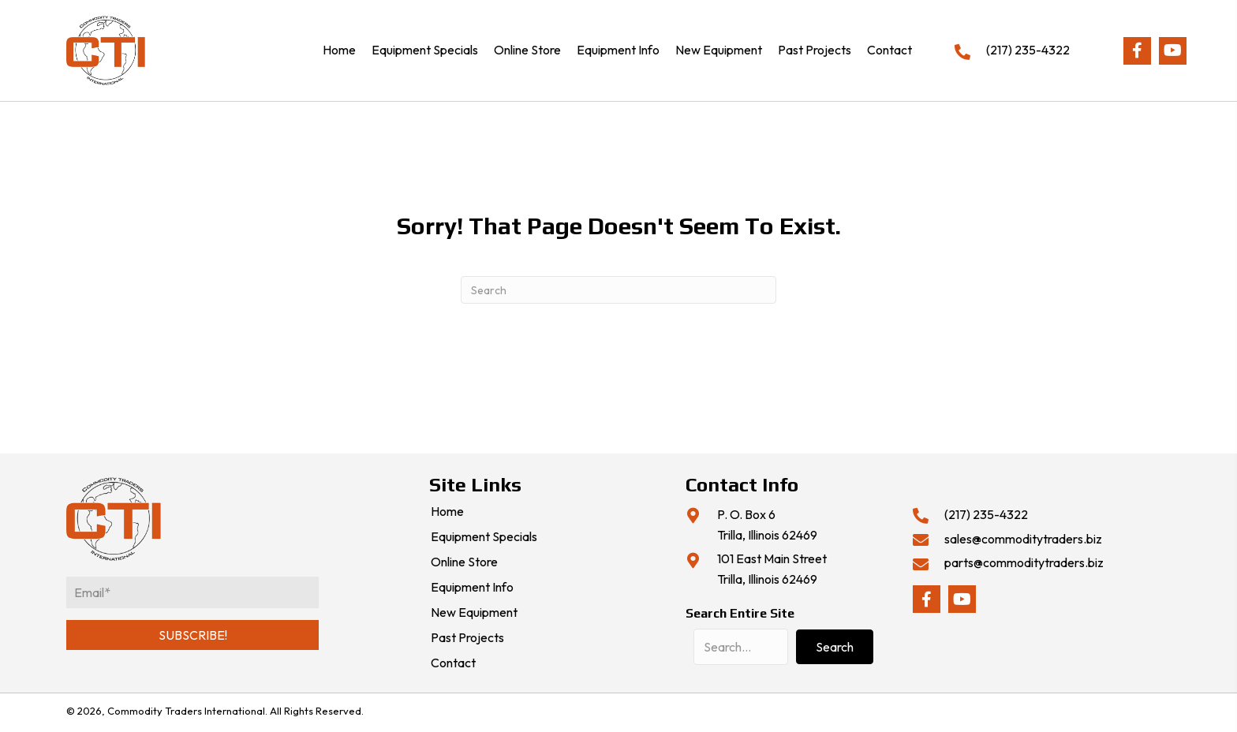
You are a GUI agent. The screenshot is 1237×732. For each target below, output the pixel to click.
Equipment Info (472, 588)
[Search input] (740, 647)
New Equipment (474, 613)
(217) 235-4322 (1028, 50)
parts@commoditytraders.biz (1024, 562)
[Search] (618, 290)
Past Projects (467, 638)
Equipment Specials (484, 537)
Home (447, 512)
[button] (1137, 51)
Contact (453, 663)
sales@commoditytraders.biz (1023, 539)
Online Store (464, 562)
